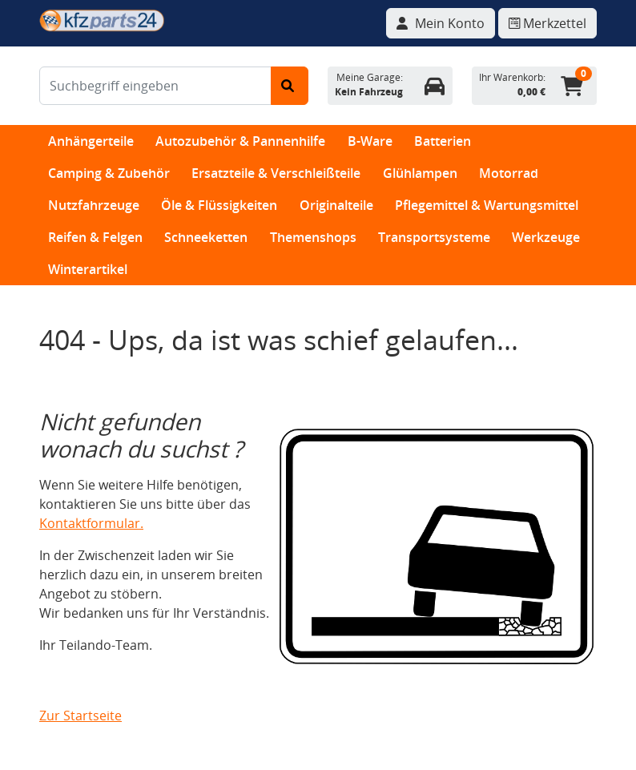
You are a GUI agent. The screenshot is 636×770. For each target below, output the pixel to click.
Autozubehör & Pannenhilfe (240, 141)
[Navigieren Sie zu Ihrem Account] (440, 23)
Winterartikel (87, 269)
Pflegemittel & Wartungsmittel (486, 205)
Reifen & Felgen (95, 237)
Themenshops (313, 237)
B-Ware (370, 141)
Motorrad (508, 173)
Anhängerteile (91, 141)
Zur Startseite (80, 715)
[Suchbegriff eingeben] (155, 86)
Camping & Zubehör (109, 173)
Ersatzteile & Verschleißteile (275, 173)
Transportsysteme (434, 237)
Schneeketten (206, 237)
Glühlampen (420, 173)
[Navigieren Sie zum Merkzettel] (547, 23)
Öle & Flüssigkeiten (219, 205)
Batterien (442, 141)
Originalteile (336, 205)
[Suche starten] (289, 86)
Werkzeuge (546, 237)
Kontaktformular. (91, 523)
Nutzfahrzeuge (93, 205)
